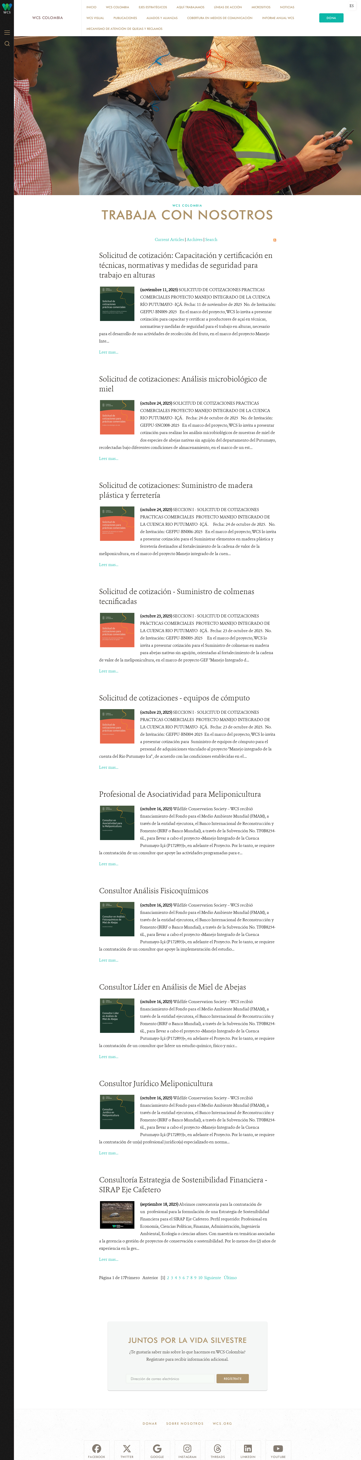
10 (200, 1277)
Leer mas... (108, 352)
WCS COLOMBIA (117, 7)
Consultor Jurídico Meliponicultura (156, 1083)
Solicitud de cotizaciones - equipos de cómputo (174, 698)
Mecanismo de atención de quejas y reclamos (124, 28)
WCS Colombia (47, 18)
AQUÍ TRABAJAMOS (190, 7)
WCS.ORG (223, 1423)
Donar (150, 1423)
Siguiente (212, 1277)
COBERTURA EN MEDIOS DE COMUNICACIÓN (220, 18)
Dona (331, 18)
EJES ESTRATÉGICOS (153, 7)
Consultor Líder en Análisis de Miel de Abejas (172, 987)
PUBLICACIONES (125, 18)
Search (211, 239)
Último (230, 1277)
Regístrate (233, 1378)
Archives (195, 239)
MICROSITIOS (261, 7)
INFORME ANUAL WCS (278, 18)
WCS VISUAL (95, 18)
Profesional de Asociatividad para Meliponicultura (180, 794)
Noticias (287, 7)
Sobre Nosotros (185, 1423)
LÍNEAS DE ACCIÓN (228, 7)
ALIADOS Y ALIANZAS (162, 18)
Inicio (91, 7)
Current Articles (169, 239)
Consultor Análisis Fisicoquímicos (153, 891)
